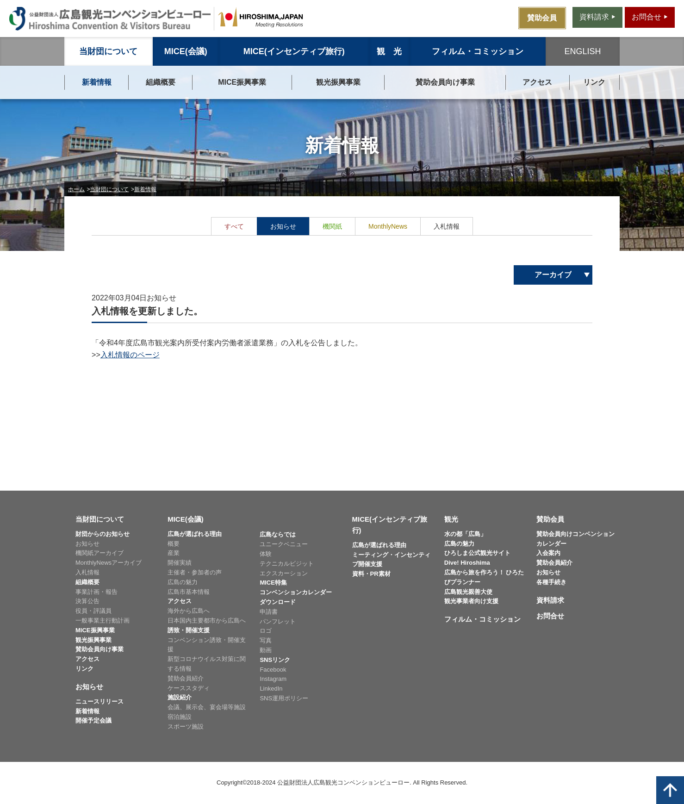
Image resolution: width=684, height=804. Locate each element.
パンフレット (278, 621)
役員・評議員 (93, 610)
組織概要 (160, 82)
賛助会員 (550, 519)
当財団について (108, 51)
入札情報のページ (130, 355)
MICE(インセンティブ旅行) (294, 51)
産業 (174, 552)
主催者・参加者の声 (195, 572)
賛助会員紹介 (186, 678)
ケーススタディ (189, 688)
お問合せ (550, 616)
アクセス (537, 82)
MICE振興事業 (242, 82)
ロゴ (266, 630)
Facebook (273, 669)
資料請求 (550, 600)
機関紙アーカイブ (99, 552)
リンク (594, 82)
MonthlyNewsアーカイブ (108, 562)
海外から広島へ (189, 610)
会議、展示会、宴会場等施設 (207, 707)
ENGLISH (582, 51)
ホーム (76, 189)
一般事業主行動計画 (102, 620)
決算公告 (87, 601)
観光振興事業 (338, 82)
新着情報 (97, 82)
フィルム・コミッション (477, 51)
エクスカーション (284, 573)
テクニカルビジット (287, 563)
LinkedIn (271, 688)
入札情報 (87, 572)
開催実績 (180, 562)
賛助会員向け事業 (445, 82)
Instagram (273, 678)
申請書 (269, 611)
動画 (266, 650)
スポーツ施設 (186, 726)
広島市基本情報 (189, 591)
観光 (451, 519)
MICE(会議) (185, 51)
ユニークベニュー (284, 544)
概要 (174, 543)
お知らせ (87, 543)
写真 (266, 640)
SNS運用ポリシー (284, 698)
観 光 (389, 51)
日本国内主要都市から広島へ (207, 620)
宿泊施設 (180, 716)
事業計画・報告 (96, 591)
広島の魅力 (183, 582)
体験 (266, 553)
